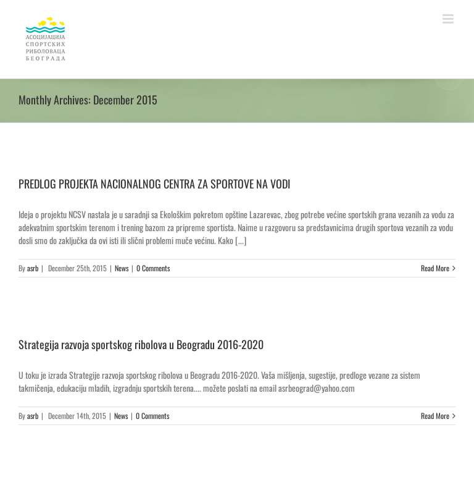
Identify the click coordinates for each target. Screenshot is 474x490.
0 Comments (153, 268)
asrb (32, 268)
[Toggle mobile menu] (449, 18)
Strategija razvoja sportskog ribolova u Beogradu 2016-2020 (141, 344)
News (121, 268)
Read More (435, 268)
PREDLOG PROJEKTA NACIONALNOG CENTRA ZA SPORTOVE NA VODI (154, 183)
